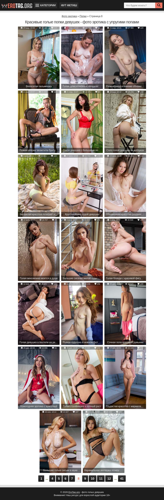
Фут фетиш (69, 5)
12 (109, 478)
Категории (45, 5)
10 (92, 478)
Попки (83, 16)
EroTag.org (74, 492)
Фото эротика (69, 16)
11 (101, 478)
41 (122, 478)
